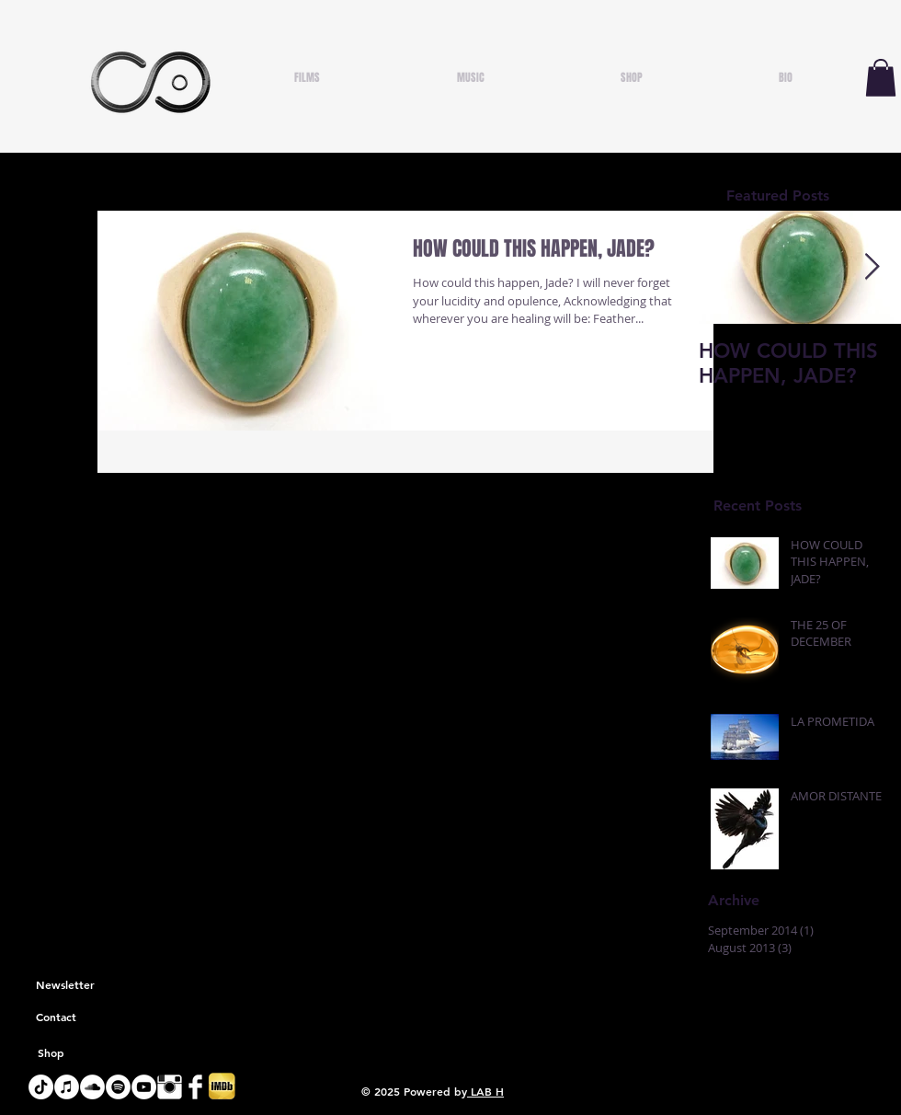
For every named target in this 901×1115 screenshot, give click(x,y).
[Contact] (56, 1017)
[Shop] (50, 1053)
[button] (880, 78)
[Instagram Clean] (169, 1087)
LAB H (485, 1091)
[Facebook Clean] (195, 1087)
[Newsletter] (65, 985)
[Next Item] (871, 267)
